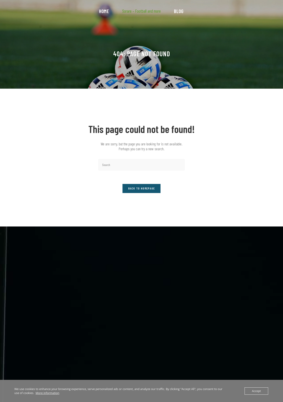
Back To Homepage (141, 188)
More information (47, 393)
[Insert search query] (141, 164)
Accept (256, 391)
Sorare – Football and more (141, 11)
